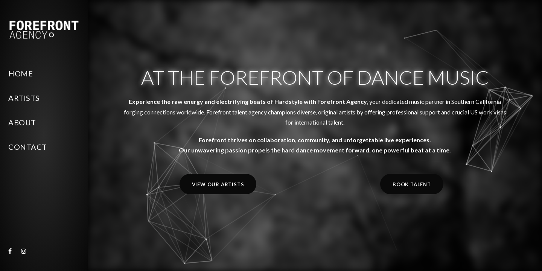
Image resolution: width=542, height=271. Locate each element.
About (22, 122)
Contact (27, 146)
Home (20, 73)
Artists (24, 97)
